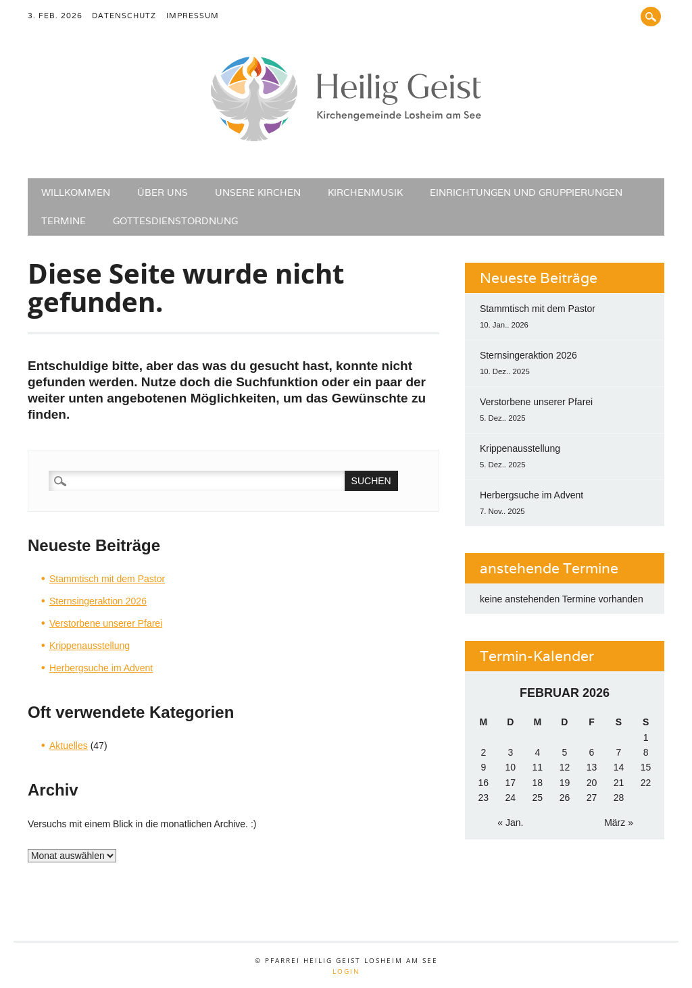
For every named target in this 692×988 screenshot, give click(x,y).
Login (346, 971)
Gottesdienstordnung (175, 221)
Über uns (162, 192)
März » (618, 822)
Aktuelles (68, 745)
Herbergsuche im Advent (101, 667)
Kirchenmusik (365, 192)
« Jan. (510, 822)
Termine (63, 221)
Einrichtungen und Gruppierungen (526, 192)
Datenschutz (124, 15)
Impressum (192, 15)
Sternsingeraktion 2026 (98, 601)
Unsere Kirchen (258, 192)
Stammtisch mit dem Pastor (107, 578)
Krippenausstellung (89, 645)
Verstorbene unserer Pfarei (105, 623)
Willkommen (75, 192)
